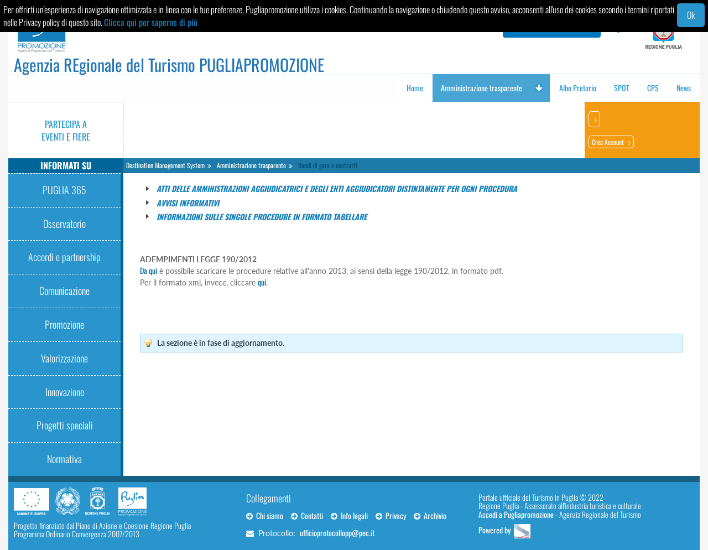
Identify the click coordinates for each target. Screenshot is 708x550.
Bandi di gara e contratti (327, 165)
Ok (691, 15)
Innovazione (64, 392)
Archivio (430, 515)
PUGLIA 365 (64, 190)
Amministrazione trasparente (251, 165)
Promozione (64, 324)
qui (262, 282)
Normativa (64, 459)
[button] (539, 88)
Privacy (391, 515)
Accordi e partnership (64, 257)
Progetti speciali (65, 425)
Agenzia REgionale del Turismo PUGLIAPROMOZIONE (169, 64)
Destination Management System (165, 165)
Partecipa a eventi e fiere (65, 130)
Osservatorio (64, 223)
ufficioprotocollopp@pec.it (337, 532)
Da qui (148, 270)
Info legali (349, 515)
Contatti (307, 515)
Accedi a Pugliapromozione (516, 514)
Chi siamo (264, 515)
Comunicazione (64, 290)
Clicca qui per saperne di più (150, 22)
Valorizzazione (64, 358)
